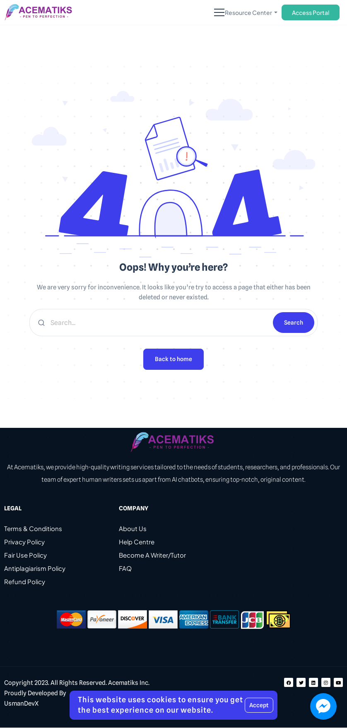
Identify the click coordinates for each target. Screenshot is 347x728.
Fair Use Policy (25, 555)
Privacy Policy (24, 542)
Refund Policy (24, 582)
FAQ (125, 569)
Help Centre (136, 542)
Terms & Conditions (33, 529)
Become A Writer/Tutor (152, 555)
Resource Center (249, 12)
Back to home (173, 359)
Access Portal (310, 12)
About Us (133, 529)
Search (293, 322)
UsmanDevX (21, 704)
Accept (259, 705)
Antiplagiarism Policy (34, 569)
